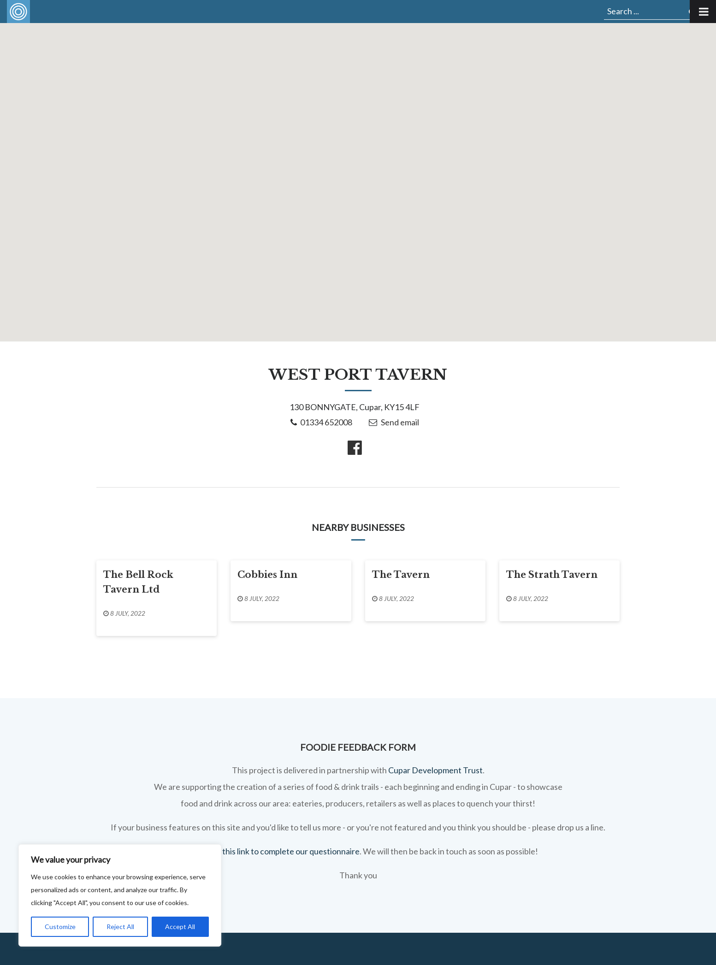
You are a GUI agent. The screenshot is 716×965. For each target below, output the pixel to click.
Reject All (120, 926)
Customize (60, 926)
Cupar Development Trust (435, 770)
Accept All (180, 926)
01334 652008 (326, 422)
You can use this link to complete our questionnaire (269, 851)
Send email (400, 422)
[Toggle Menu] (703, 11)
